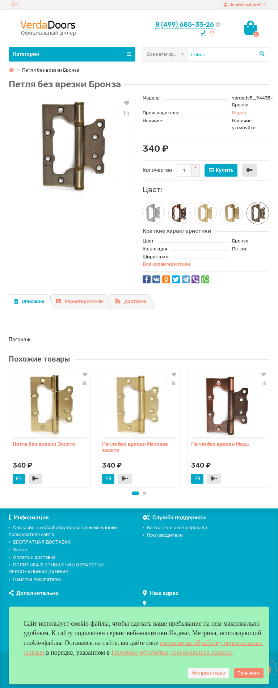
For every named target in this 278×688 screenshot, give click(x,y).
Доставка (130, 301)
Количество (157, 170)
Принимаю (248, 673)
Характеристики (79, 301)
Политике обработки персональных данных (171, 652)
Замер (18, 549)
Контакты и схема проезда (175, 527)
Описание (29, 301)
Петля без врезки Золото (44, 444)
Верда (239, 112)
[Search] (228, 54)
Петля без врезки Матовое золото (135, 447)
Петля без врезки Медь (220, 444)
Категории (72, 54)
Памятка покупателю (35, 579)
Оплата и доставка (32, 557)
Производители (163, 535)
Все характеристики (166, 264)
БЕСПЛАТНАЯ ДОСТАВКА (40, 542)
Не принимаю (208, 673)
